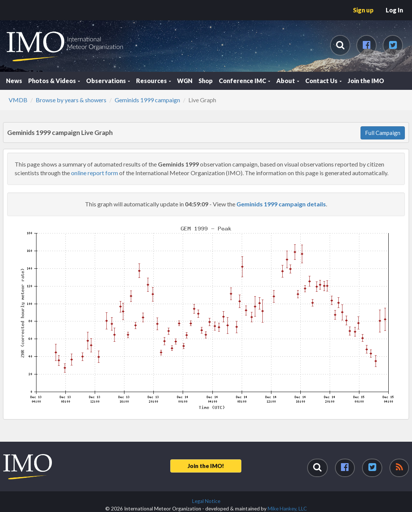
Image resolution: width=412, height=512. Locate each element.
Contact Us (323, 80)
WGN (184, 80)
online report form (94, 172)
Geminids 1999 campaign (147, 99)
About (287, 80)
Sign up (363, 10)
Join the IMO (366, 80)
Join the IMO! (206, 465)
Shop (205, 80)
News (14, 80)
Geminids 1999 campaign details (281, 204)
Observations (108, 80)
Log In (394, 10)
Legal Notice (206, 501)
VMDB (18, 99)
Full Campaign (382, 132)
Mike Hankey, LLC (287, 509)
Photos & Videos (54, 80)
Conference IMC (244, 80)
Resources (153, 80)
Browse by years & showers (71, 99)
